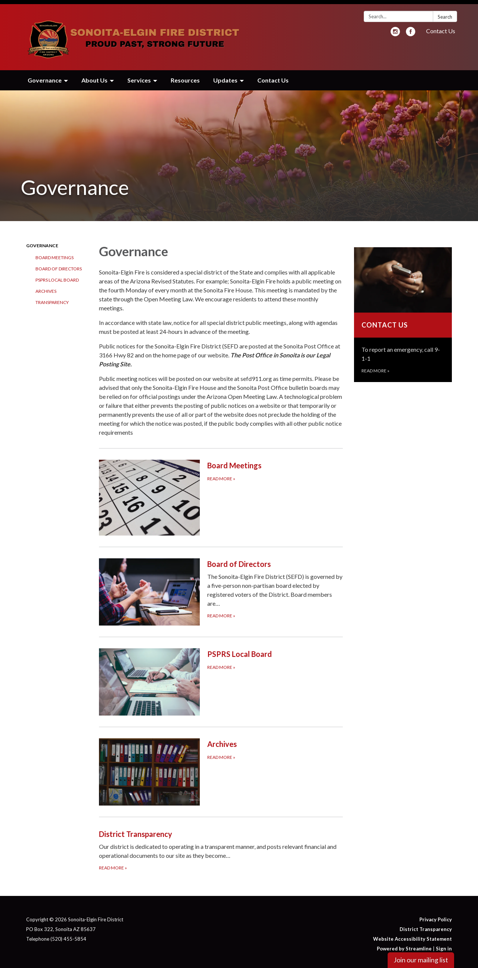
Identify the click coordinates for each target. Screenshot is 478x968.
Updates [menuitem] (225, 76)
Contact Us (440, 26)
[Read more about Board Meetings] (221, 493)
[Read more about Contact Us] (403, 310)
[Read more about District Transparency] (221, 846)
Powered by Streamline (404, 944)
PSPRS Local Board (57, 276)
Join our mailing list (421, 960)
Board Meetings (54, 253)
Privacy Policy (435, 915)
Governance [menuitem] (45, 76)
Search (445, 13)
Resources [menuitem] (185, 76)
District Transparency (426, 925)
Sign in (444, 944)
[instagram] (395, 29)
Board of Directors (58, 264)
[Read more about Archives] (221, 768)
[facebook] (410, 29)
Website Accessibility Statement (412, 935)
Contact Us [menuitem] (273, 76)
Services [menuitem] (139, 76)
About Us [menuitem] (94, 76)
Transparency (52, 298)
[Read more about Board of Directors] (221, 588)
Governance (42, 241)
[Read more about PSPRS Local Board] (221, 678)
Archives (45, 287)
